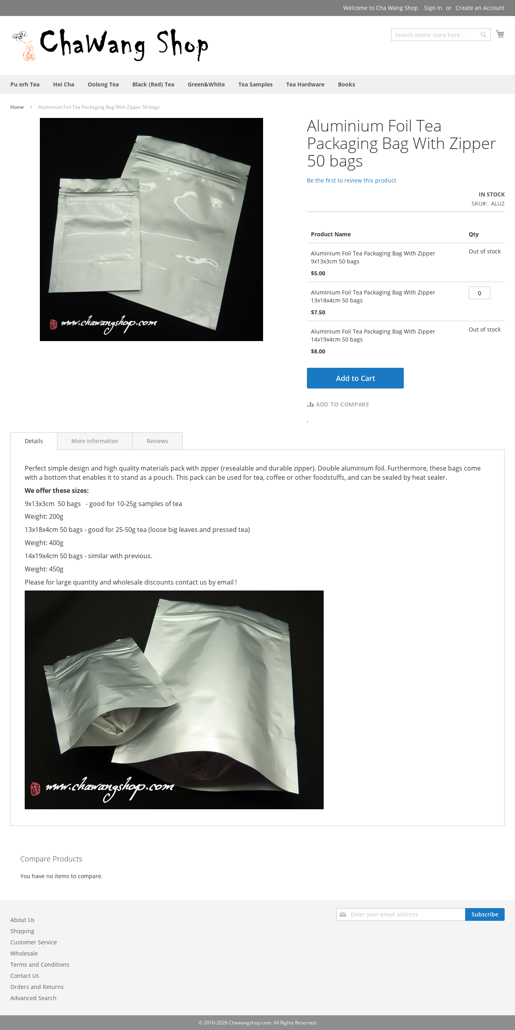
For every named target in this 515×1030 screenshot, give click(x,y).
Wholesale (24, 953)
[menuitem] (25, 84)
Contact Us (24, 975)
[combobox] (441, 34)
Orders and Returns (37, 987)
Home (17, 107)
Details (34, 441)
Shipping (22, 931)
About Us (22, 920)
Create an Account (480, 8)
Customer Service (33, 942)
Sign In (433, 8)
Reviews (157, 441)
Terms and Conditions (39, 964)
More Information (94, 441)
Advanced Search (33, 998)
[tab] (33, 441)
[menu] (257, 84)
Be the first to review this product (351, 180)
